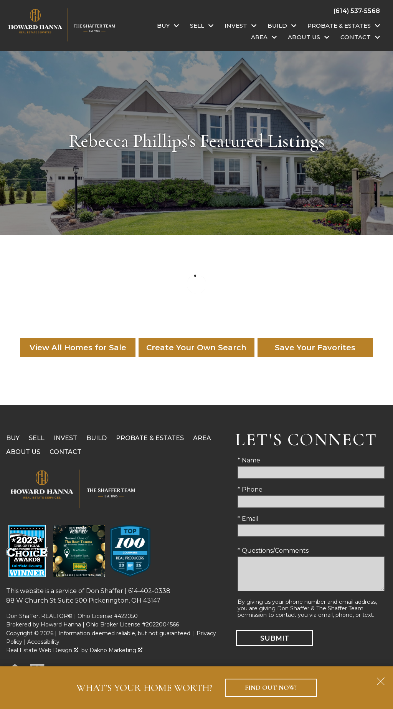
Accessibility (43, 641)
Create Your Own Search (196, 347)
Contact (65, 452)
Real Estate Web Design (42, 650)
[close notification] (381, 679)
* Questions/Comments (273, 550)
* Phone (250, 489)
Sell (37, 438)
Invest (65, 438)
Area (202, 438)
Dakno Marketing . (116, 650)
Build (96, 438)
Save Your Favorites (315, 347)
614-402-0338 (149, 591)
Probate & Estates (150, 438)
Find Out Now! (271, 688)
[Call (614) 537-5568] (357, 10)
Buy (13, 438)
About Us (23, 452)
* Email (248, 518)
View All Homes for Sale (78, 347)
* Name (249, 460)
